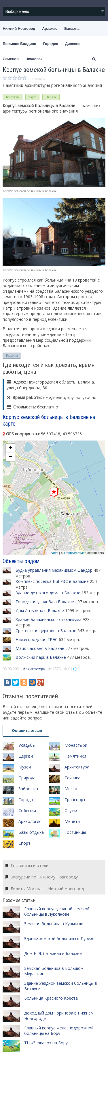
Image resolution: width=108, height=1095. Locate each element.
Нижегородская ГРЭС (37, 639)
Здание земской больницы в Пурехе (59, 938)
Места (71, 788)
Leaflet (53, 553)
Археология (29, 821)
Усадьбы (26, 745)
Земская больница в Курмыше (53, 923)
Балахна (71, 29)
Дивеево (73, 44)
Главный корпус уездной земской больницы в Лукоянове (57, 911)
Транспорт (75, 799)
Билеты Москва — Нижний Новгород (44, 888)
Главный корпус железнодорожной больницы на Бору (59, 1030)
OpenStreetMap (75, 553)
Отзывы (51, 97)
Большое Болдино (19, 44)
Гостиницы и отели (26, 865)
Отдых (71, 810)
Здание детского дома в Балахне (48, 592)
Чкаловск (34, 59)
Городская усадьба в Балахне (45, 601)
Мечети (72, 821)
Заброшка (28, 788)
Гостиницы (75, 832)
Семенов (10, 59)
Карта (33, 97)
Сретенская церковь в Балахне (46, 630)
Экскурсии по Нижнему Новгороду (41, 877)
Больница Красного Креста (51, 998)
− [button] (10, 457)
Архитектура (34, 669)
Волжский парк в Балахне (41, 657)
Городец (50, 44)
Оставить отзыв (26, 730)
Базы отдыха (31, 832)
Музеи (24, 767)
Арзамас (49, 29)
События (27, 810)
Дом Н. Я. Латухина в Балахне (53, 953)
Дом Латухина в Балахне (40, 610)
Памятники (75, 756)
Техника (72, 778)
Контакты (12, 97)
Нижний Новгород (19, 29)
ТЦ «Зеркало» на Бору (46, 1042)
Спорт (24, 843)
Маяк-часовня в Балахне (40, 648)
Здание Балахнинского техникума (49, 619)
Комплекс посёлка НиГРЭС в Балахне (52, 581)
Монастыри (76, 745)
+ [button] (10, 448)
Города (25, 799)
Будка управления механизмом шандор (54, 570)
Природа (26, 778)
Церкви (25, 756)
